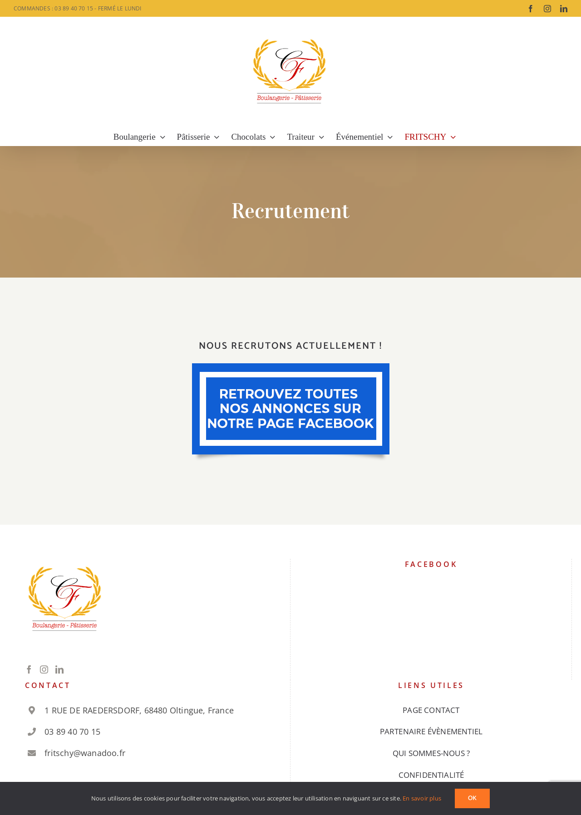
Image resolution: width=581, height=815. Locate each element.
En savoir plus (422, 798)
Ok (472, 798)
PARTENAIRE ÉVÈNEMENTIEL (431, 731)
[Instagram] (44, 669)
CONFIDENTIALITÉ (431, 775)
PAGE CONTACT (431, 710)
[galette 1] (290, 367)
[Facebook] (29, 669)
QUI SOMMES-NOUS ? (431, 753)
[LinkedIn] (59, 669)
